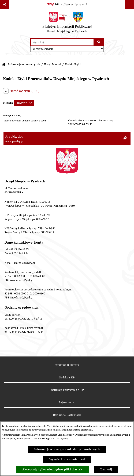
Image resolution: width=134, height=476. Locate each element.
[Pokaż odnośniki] (4, 4)
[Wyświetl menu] (129, 4)
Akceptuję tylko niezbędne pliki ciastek (52, 469)
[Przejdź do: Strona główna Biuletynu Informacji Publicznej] (4, 64)
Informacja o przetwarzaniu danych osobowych (67, 449)
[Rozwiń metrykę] (24, 103)
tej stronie (126, 426)
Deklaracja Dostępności (67, 415)
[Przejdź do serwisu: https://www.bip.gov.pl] (67, 4)
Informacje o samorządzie (24, 64)
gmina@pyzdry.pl (24, 262)
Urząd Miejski (52, 64)
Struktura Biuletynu (67, 365)
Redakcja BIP (67, 377)
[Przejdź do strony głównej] (67, 23)
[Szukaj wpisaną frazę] (99, 42)
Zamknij (106, 469)
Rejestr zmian (67, 402)
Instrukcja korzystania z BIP (67, 389)
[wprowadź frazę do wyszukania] (62, 42)
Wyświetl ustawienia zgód (67, 459)
